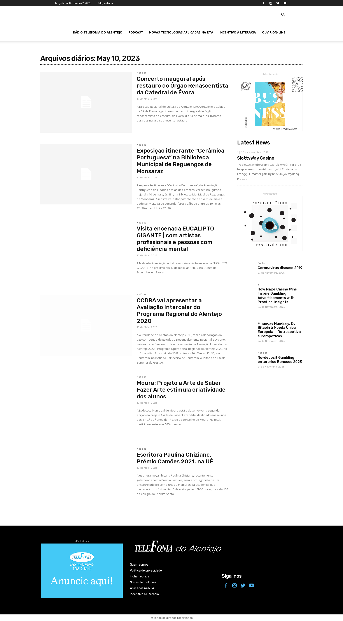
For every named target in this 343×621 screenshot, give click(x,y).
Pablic (261, 263)
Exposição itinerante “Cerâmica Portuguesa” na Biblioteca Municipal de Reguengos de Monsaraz (180, 161)
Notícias (141, 73)
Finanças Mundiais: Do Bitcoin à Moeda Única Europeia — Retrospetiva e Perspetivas (279, 329)
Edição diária (105, 3)
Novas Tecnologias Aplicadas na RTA (181, 32)
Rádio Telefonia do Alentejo (97, 32)
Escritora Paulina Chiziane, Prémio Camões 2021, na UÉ (175, 458)
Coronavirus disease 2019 (280, 268)
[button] (283, 15)
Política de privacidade (146, 570)
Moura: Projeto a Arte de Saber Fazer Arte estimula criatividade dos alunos (181, 390)
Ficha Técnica (139, 576)
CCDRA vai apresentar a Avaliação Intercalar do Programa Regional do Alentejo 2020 (179, 310)
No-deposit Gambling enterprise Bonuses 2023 (280, 359)
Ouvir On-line (273, 32)
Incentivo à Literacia (237, 32)
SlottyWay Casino (255, 158)
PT (259, 319)
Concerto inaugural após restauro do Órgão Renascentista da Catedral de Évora (182, 86)
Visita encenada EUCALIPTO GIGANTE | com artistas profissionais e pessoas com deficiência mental (175, 239)
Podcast (135, 32)
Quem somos (139, 564)
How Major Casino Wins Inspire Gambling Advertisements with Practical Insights (277, 295)
